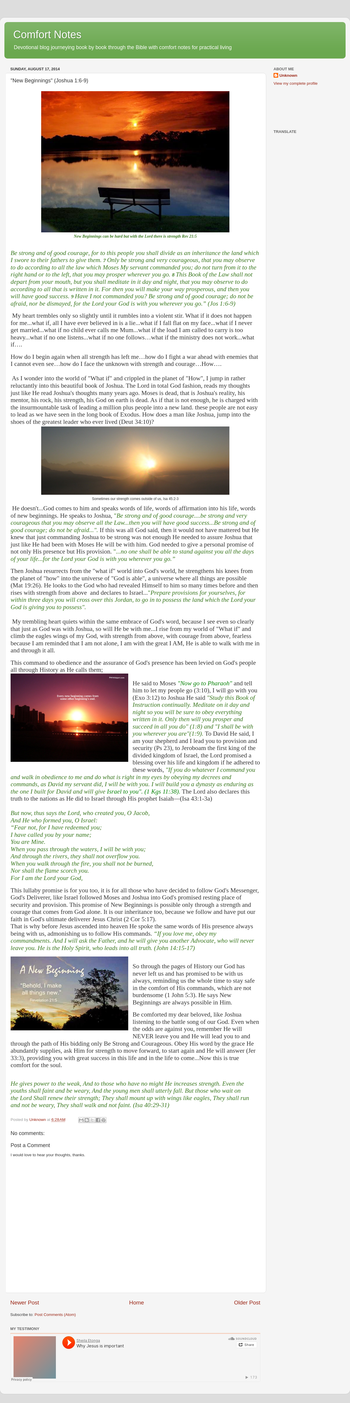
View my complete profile (296, 83)
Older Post (247, 1302)
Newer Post (24, 1302)
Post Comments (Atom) (55, 1314)
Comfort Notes (47, 35)
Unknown (288, 75)
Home (136, 1302)
